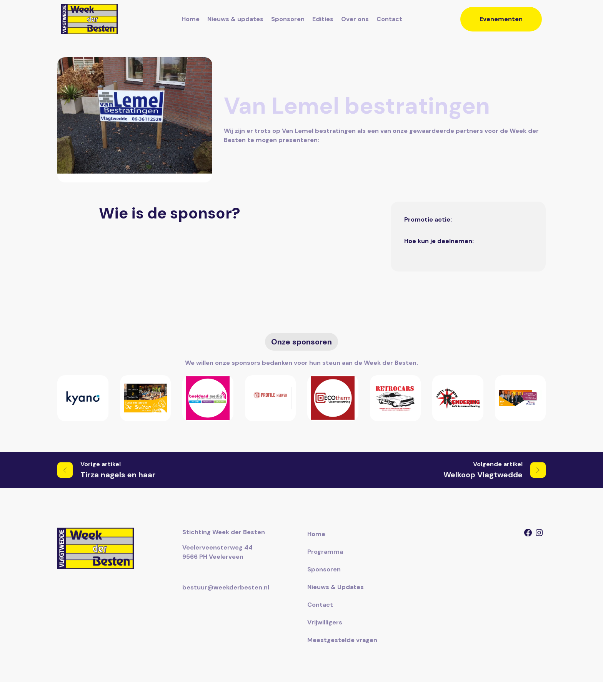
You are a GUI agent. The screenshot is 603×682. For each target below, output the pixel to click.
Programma (325, 552)
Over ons (355, 19)
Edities (322, 19)
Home (191, 19)
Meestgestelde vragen (342, 640)
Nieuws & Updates (335, 587)
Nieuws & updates (235, 19)
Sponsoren (288, 19)
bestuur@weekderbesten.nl (225, 587)
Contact (389, 19)
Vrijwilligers (324, 622)
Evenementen (501, 19)
